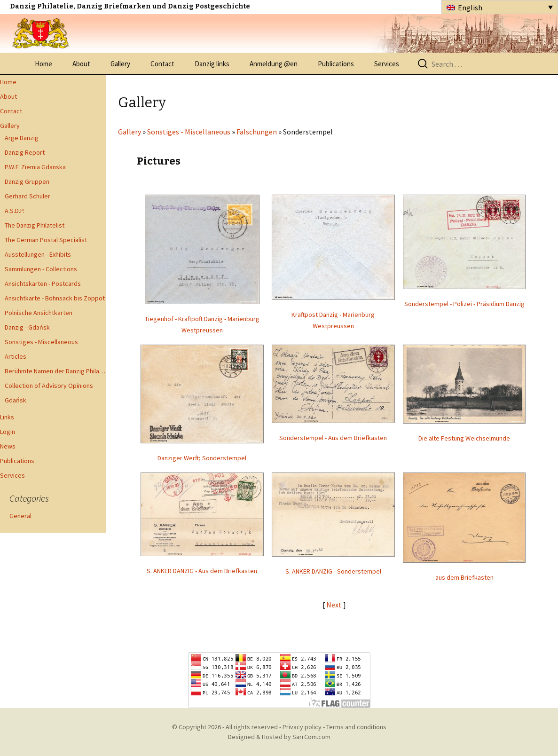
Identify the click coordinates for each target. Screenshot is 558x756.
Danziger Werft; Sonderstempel (201, 458)
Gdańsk (15, 400)
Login (7, 431)
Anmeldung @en (274, 63)
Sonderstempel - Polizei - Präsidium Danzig (464, 303)
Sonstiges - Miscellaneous (41, 342)
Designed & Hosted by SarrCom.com (279, 736)
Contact (162, 63)
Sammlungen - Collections (41, 269)
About (81, 63)
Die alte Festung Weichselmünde (464, 438)
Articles (15, 356)
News (8, 446)
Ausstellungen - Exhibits (38, 254)
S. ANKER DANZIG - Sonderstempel (333, 571)
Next (334, 604)
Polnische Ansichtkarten (38, 312)
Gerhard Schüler (27, 196)
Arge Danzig (22, 138)
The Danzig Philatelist (34, 225)
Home (43, 63)
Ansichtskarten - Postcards (43, 283)
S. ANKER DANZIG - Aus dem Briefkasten (202, 571)
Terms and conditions (356, 727)
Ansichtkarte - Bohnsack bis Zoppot (55, 298)
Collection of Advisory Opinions (49, 385)
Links (7, 417)
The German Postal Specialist (46, 240)
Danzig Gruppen (27, 181)
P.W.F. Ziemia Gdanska (35, 167)
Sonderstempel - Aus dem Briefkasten (333, 437)
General (20, 516)
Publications (336, 63)
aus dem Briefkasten (464, 577)
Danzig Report (25, 152)
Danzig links (212, 63)
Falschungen (256, 131)
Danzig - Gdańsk (27, 327)
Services (386, 63)
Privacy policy (302, 727)
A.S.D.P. (14, 210)
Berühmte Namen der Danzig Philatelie (55, 371)
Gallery (120, 63)
